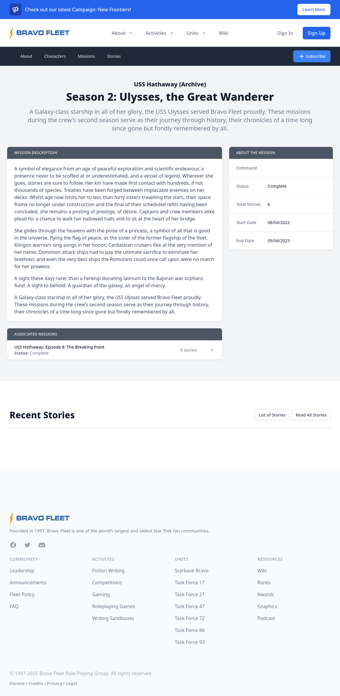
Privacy (54, 683)
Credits (35, 683)
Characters (55, 56)
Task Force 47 (190, 606)
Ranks (264, 582)
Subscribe (311, 56)
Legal (71, 683)
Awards (265, 594)
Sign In (285, 33)
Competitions (107, 582)
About (26, 56)
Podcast (266, 618)
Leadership (22, 570)
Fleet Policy (22, 594)
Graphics (267, 606)
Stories (114, 56)
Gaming (101, 594)
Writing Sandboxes (113, 618)
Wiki (224, 33)
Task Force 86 (190, 630)
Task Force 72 (190, 618)
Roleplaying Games (113, 606)
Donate (17, 683)
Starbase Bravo (192, 570)
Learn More (313, 9)
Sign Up (316, 33)
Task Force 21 (190, 594)
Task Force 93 (190, 642)
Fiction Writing (108, 570)
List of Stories (272, 415)
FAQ (14, 606)
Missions (86, 56)
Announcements (28, 582)
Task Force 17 (190, 582)
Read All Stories (311, 415)
